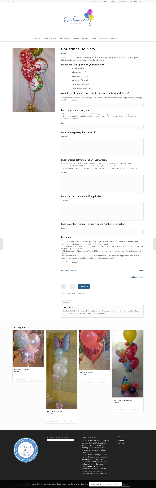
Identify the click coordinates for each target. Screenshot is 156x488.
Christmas (81, 293)
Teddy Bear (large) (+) (76, 88)
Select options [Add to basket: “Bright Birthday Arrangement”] (120, 410)
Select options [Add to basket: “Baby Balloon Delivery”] (20, 379)
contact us (91, 466)
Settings (125, 484)
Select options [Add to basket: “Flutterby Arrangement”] (53, 421)
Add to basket (84, 286)
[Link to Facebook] (13, 1)
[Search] (121, 38)
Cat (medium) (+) (74, 80)
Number (63, 228)
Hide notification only (112, 484)
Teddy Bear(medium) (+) (77, 84)
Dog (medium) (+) (74, 76)
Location (64, 173)
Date (63, 123)
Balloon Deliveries (72, 293)
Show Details (35, 379)
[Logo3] (78, 19)
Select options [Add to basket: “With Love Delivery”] (87, 382)
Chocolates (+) (73, 72)
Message (64, 136)
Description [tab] (66, 302)
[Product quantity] (68, 286)
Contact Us (120, 440)
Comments (64, 200)
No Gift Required (72, 68)
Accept (69, 262)
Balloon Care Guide (123, 437)
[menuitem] (37, 38)
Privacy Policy (121, 443)
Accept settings (96, 484)
